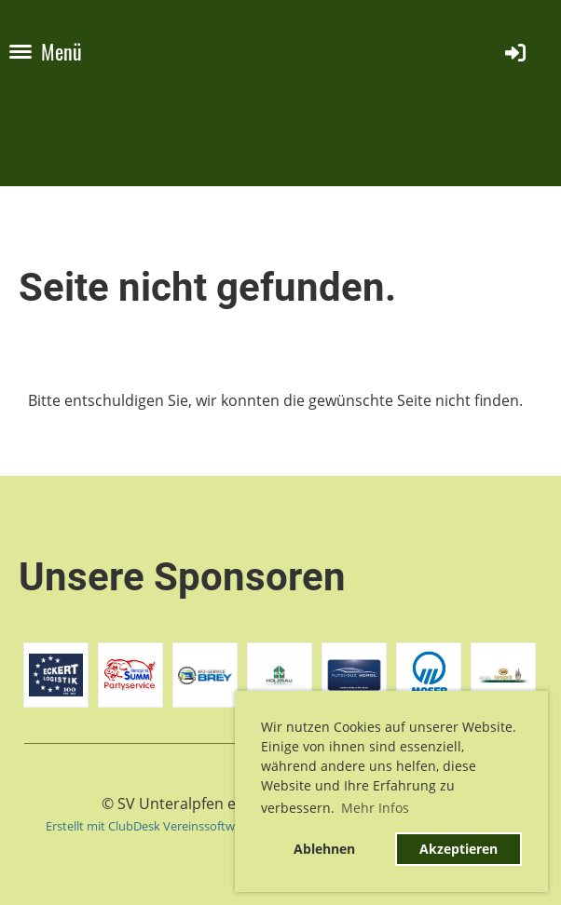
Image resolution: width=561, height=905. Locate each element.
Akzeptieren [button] (458, 849)
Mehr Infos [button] (375, 808)
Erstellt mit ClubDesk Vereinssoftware (149, 825)
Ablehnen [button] (324, 849)
